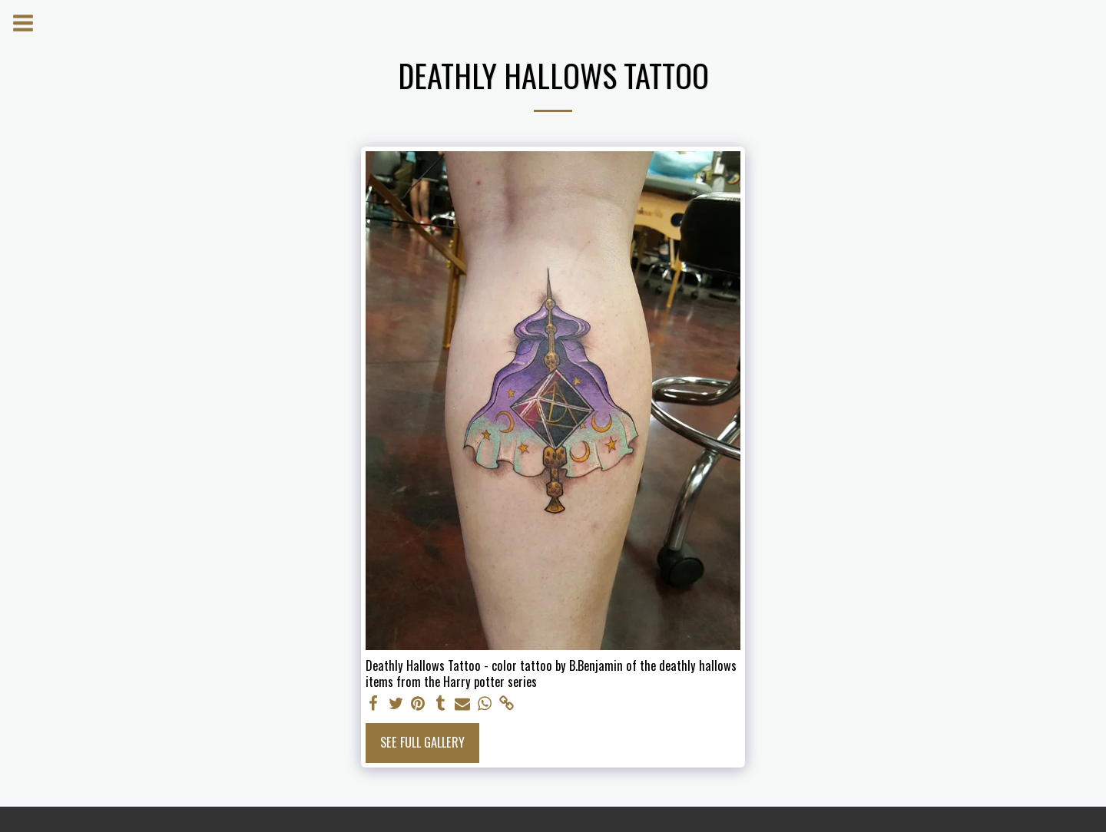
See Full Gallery (422, 741)
